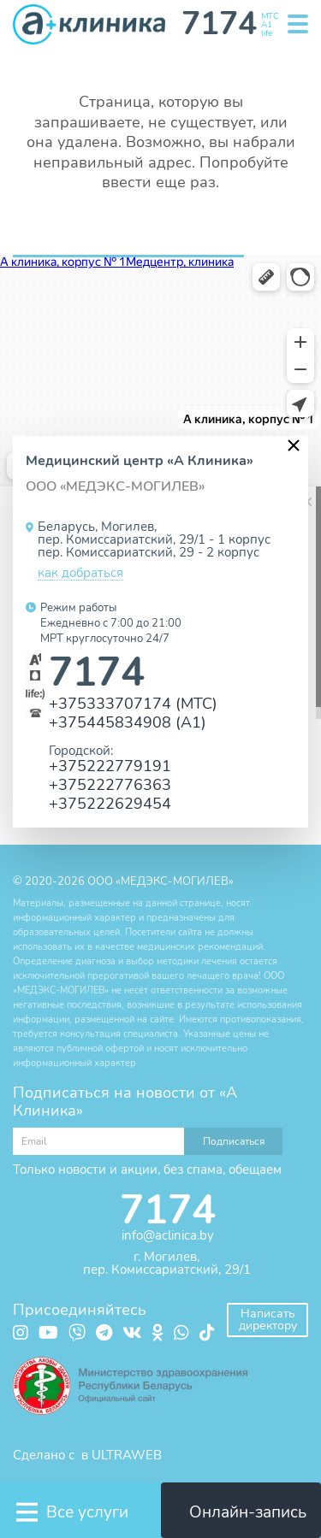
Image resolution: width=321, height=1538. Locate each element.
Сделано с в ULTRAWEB (87, 1455)
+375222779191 (110, 765)
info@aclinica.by (168, 1235)
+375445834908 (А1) (127, 722)
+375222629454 (110, 803)
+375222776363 (110, 784)
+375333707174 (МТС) (133, 703)
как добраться (80, 573)
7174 (97, 672)
